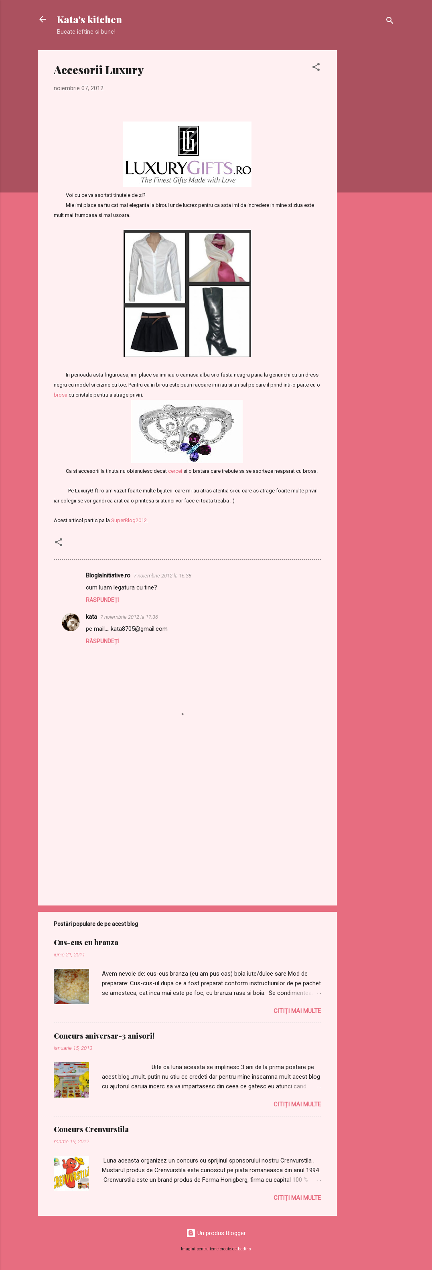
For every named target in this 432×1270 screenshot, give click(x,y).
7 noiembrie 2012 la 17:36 (129, 617)
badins (244, 1249)
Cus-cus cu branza (86, 942)
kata (91, 616)
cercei (175, 471)
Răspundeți (102, 600)
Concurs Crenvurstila (91, 1129)
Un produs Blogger (216, 1233)
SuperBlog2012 (129, 520)
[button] (316, 68)
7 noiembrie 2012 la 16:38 (162, 576)
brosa (60, 395)
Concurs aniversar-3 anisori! (104, 1036)
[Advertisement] (369, 170)
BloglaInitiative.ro (108, 575)
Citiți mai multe (297, 1011)
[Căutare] (390, 22)
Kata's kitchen (89, 19)
